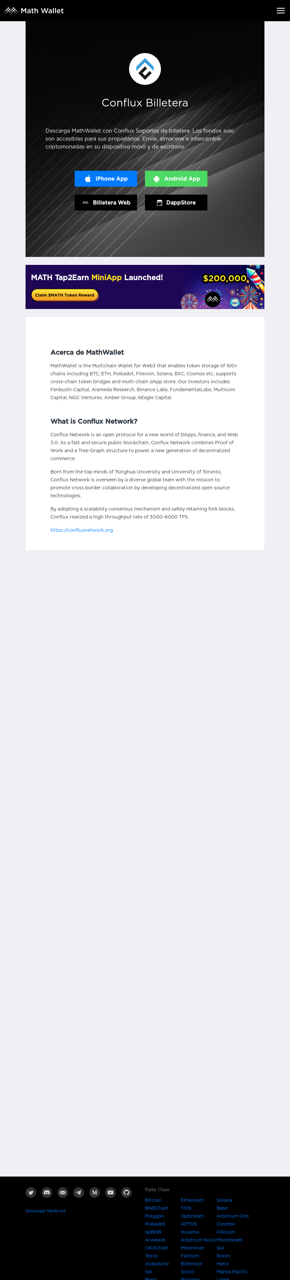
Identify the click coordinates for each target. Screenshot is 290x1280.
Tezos (151, 1256)
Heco (223, 1264)
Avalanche (157, 1264)
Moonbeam (229, 1240)
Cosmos (226, 1224)
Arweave (155, 1240)
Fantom (190, 1256)
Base (222, 1208)
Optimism (192, 1216)
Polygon (154, 1216)
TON (186, 1208)
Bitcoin (153, 1200)
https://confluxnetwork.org (81, 530)
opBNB (153, 1232)
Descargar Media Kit (46, 1211)
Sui (220, 1248)
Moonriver (192, 1248)
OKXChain (157, 1248)
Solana (224, 1200)
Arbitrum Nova (198, 1240)
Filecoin (226, 1232)
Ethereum (192, 1200)
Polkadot (155, 1224)
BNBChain (157, 1208)
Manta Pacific (232, 1272)
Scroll (187, 1272)
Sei (148, 1272)
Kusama (190, 1232)
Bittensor (191, 1264)
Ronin (223, 1256)
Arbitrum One (233, 1216)
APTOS (189, 1224)
